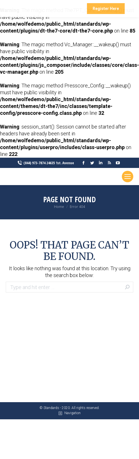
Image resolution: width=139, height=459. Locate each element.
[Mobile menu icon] (127, 176)
